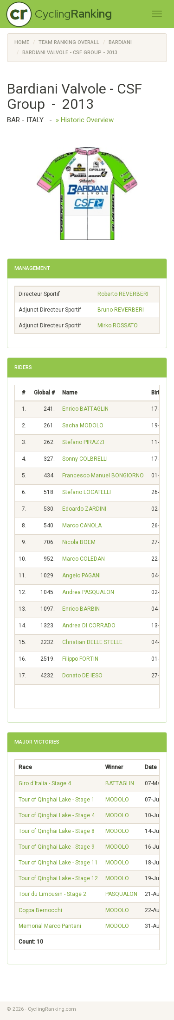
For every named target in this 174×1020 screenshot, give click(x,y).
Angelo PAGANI (81, 575)
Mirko (117, 325)
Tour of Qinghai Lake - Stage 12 (58, 878)
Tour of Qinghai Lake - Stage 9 (57, 847)
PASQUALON (121, 894)
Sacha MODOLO (82, 425)
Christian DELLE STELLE (92, 642)
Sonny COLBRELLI (85, 459)
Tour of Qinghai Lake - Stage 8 (57, 831)
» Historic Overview (85, 120)
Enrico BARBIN (81, 609)
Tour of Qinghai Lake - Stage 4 (57, 815)
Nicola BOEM (79, 542)
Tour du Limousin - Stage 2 (52, 894)
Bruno (120, 310)
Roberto (122, 294)
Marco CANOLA (82, 525)
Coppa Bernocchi (40, 910)
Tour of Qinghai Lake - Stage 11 (58, 862)
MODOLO (117, 799)
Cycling (73, 13)
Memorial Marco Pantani (50, 926)
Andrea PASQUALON (88, 592)
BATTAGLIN (119, 783)
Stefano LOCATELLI (86, 492)
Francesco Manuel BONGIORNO (103, 475)
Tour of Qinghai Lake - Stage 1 (57, 799)
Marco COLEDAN (83, 559)
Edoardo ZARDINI (84, 509)
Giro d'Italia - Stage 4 (45, 783)
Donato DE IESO (82, 675)
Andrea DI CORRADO (89, 625)
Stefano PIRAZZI (83, 442)
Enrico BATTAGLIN (85, 409)
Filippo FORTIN (80, 659)
